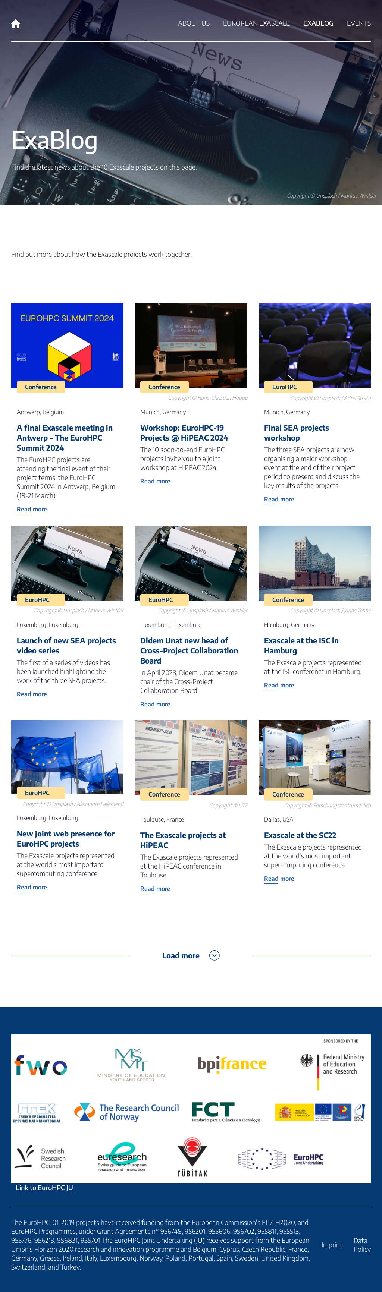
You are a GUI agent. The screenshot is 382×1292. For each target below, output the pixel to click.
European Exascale (256, 23)
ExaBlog (318, 23)
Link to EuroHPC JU (191, 1113)
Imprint (332, 1244)
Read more (32, 509)
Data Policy (362, 1244)
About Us (194, 23)
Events (359, 23)
